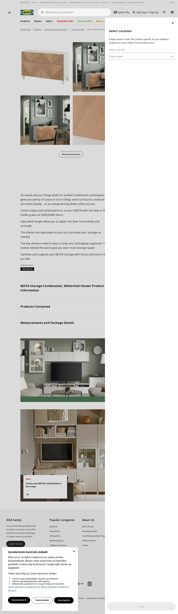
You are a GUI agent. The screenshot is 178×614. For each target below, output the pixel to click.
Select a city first (120, 32)
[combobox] (143, 38)
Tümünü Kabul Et (19, 600)
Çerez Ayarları (64, 600)
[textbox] (143, 39)
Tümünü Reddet (42, 600)
